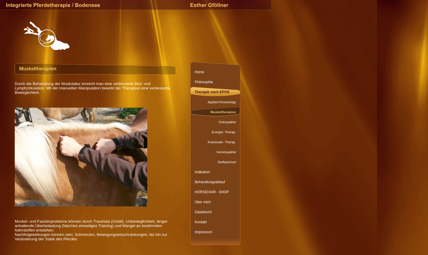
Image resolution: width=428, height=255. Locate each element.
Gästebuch (203, 212)
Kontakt (201, 222)
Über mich (203, 202)
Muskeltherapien (223, 112)
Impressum (203, 232)
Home (199, 72)
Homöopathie (226, 152)
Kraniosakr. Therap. (222, 142)
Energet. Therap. (224, 132)
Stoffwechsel (227, 162)
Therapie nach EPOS (212, 92)
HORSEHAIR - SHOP (212, 192)
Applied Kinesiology (222, 102)
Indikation (202, 172)
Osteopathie (227, 122)
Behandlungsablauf (210, 182)
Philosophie (204, 82)
